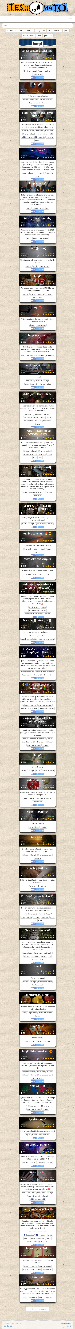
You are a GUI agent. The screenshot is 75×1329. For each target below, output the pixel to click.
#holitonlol (30, 381)
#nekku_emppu (28, 1269)
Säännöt (68, 1326)
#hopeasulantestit (28, 1072)
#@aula (25, 739)
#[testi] (40, 1232)
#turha (44, 103)
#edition (50, 675)
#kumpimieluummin (31, 384)
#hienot (26, 1163)
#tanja (41, 549)
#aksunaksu (47, 421)
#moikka (42, 137)
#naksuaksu (29, 414)
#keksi (32, 134)
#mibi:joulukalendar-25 (37, 492)
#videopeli (39, 173)
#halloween (41, 1072)
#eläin (32, 131)
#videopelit (49, 173)
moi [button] (39, 35)
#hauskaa (32, 1232)
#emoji (25, 1013)
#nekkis (38, 1269)
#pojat (47, 574)
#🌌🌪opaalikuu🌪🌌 (29, 137)
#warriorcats (31, 71)
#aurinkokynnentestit (46, 639)
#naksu (37, 424)
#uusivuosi (44, 238)
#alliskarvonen (37, 802)
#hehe (40, 920)
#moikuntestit (37, 297)
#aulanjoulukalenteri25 (38, 739)
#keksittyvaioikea (42, 134)
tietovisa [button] (57, 30)
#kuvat (33, 1163)
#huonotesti (34, 100)
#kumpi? (33, 294)
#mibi (24, 173)
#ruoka (42, 1235)
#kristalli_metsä (30, 1041)
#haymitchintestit (34, 103)
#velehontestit (31, 1106)
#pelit (37, 176)
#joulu (35, 266)
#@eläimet (39, 131)
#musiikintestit (44, 1135)
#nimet (29, 917)
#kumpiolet (28, 549)
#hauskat (49, 294)
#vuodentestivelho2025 (29, 639)
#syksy (28, 1135)
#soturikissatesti (37, 959)
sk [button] (49, 30)
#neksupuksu (47, 1269)
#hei (40, 457)
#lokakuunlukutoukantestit (34, 614)
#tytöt (41, 574)
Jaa (33, 77)
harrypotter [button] (40, 30)
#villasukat (37, 496)
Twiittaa (40, 77)
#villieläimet (49, 131)
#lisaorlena (26, 1193)
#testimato (38, 414)
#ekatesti (37, 858)
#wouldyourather (43, 1106)
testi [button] (21, 30)
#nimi (23, 917)
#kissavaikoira (34, 827)
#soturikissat (37, 74)
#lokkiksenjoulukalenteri (37, 610)
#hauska (41, 294)
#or (38, 1193)
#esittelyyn (38, 1242)
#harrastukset (39, 355)
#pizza (46, 1242)
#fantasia (50, 137)
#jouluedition (28, 421)
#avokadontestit (37, 985)
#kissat (37, 140)
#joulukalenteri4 (39, 742)
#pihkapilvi (48, 71)
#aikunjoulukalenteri (47, 708)
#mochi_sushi (41, 325)
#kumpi (40, 71)
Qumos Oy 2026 (10, 1323)
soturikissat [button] (11, 30)
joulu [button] (66, 30)
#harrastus (50, 355)
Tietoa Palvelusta (65, 1324)
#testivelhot (44, 208)
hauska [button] (29, 30)
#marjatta (42, 454)
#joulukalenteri (41, 524)
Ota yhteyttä (8, 1326)
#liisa (36, 549)
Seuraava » (43, 1309)
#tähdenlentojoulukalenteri (45, 672)
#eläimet (25, 131)
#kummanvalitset (46, 100)
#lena (44, 1193)
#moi (35, 457)
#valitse (49, 1297)
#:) (45, 1232)
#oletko (27, 956)
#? (51, 134)
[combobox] (37, 25)
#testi (50, 454)
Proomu (21, 1323)
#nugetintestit (44, 266)
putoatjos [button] (48, 35)
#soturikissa (38, 953)
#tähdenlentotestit (27, 672)
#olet (35, 574)
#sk (24, 71)
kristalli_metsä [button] (28, 35)
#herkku (29, 1242)
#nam (49, 1238)
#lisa (33, 1193)
